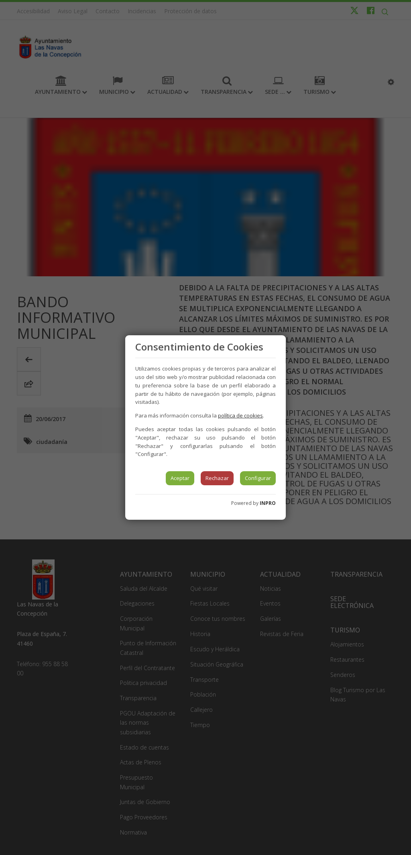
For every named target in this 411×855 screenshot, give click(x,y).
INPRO (268, 503)
